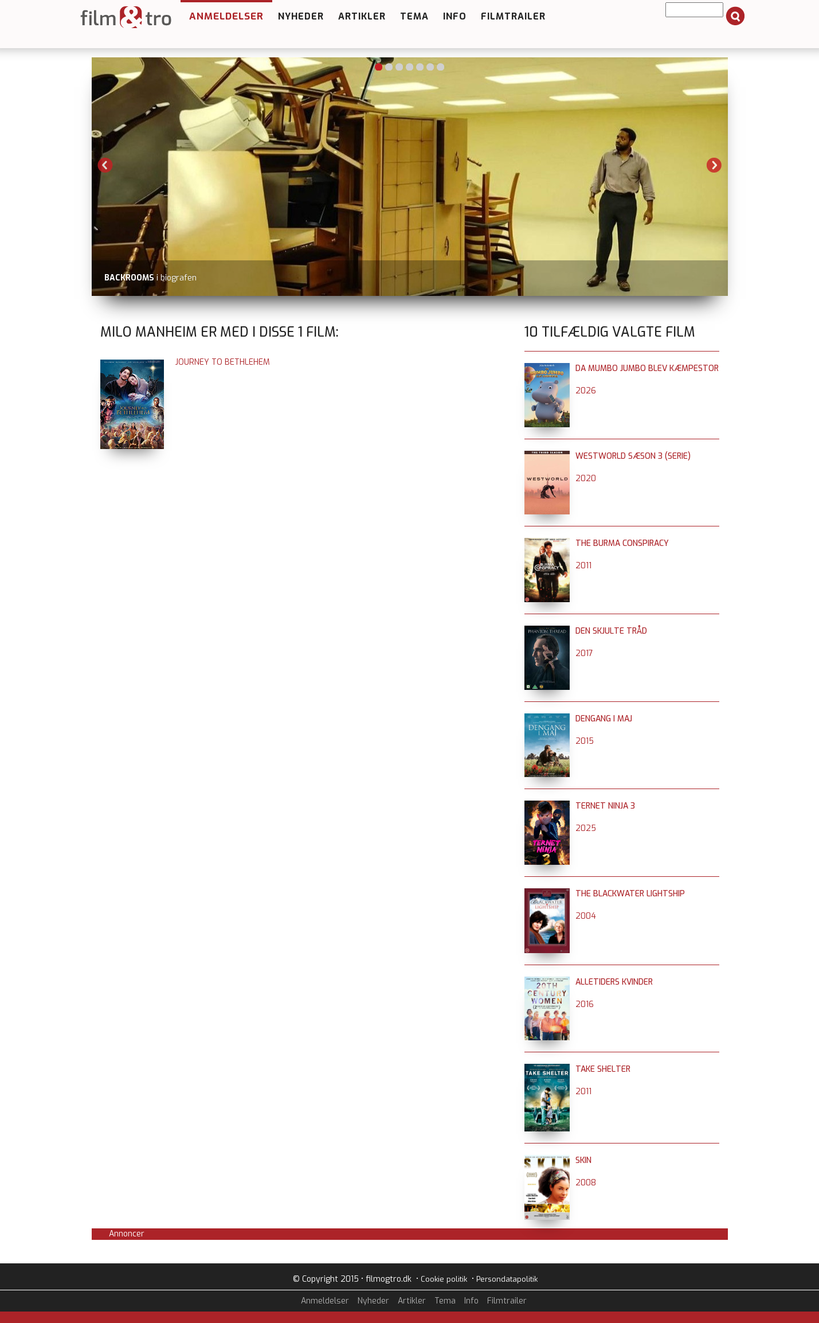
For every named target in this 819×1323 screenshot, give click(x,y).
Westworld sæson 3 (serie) (633, 456)
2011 (583, 565)
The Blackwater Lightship (630, 893)
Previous (105, 165)
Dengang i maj (603, 718)
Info (455, 16)
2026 (585, 390)
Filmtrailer (513, 16)
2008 (585, 1182)
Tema (414, 16)
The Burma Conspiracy (622, 543)
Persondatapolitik (507, 1279)
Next (714, 165)
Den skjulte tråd (611, 631)
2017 (584, 653)
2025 (585, 828)
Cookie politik (444, 1279)
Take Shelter (602, 1069)
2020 (585, 478)
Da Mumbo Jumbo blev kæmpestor (647, 368)
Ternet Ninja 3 (605, 806)
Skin (583, 1160)
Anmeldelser (226, 16)
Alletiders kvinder (614, 982)
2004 (585, 916)
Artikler (362, 16)
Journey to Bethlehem (222, 362)
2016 (584, 1004)
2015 (584, 741)
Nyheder (301, 16)
